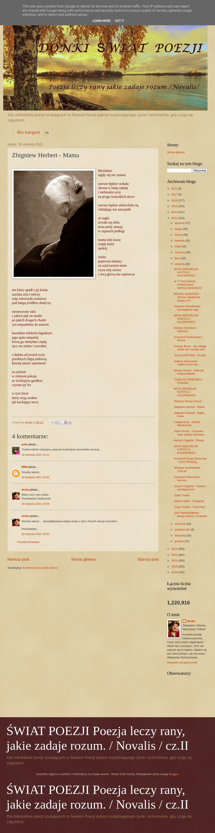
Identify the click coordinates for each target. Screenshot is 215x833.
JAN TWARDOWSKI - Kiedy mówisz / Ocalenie (190, 514)
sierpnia (180, 264)
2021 (174, 218)
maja (178, 246)
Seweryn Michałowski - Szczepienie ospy (188, 308)
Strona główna (83, 559)
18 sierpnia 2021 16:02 (35, 534)
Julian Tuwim (182, 495)
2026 (174, 572)
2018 (174, 200)
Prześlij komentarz (28, 542)
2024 (174, 560)
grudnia (180, 541)
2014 (174, 188)
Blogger (173, 774)
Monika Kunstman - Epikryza (186, 329)
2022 (174, 548)
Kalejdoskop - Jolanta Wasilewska (187, 423)
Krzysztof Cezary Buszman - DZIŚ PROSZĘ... (190, 460)
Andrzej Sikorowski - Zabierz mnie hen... (187, 363)
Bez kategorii (28, 132)
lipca (178, 258)
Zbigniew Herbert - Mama (189, 407)
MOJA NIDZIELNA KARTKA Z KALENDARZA (185, 392)
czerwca (180, 252)
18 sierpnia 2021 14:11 (35, 454)
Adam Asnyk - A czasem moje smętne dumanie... (190, 433)
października (183, 529)
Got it (119, 21)
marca (179, 234)
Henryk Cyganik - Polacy (189, 440)
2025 (174, 566)
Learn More (101, 21)
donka (26, 489)
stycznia (180, 223)
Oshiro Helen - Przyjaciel (189, 501)
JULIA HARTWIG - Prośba (190, 355)
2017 (174, 194)
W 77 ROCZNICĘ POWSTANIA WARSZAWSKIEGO (188, 285)
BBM (25, 466)
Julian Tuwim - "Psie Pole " (190, 507)
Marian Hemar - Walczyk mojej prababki (189, 372)
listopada (180, 535)
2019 (174, 206)
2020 (174, 212)
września (180, 523)
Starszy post (148, 559)
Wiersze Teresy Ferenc (188, 401)
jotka (25, 444)
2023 (174, 554)
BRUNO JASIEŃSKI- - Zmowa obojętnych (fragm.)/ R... (187, 297)
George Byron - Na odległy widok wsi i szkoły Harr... (190, 348)
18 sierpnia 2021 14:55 (35, 477)
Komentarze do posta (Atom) (40, 567)
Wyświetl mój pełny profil (182, 662)
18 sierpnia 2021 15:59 (35, 503)
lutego (179, 229)
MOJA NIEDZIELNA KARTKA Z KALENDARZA (186, 272)
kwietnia (180, 240)
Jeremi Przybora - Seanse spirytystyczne (190, 488)
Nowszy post (18, 559)
